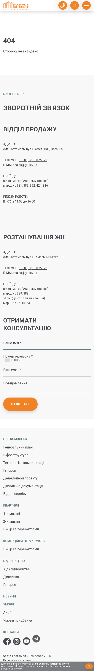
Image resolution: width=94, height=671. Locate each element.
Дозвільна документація (23, 486)
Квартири (11, 505)
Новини (9, 596)
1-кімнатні (11, 514)
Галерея (9, 470)
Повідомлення (15, 383)
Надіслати (20, 404)
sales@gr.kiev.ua (26, 165)
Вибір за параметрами (21, 529)
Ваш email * (12, 370)
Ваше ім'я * (12, 343)
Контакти (11, 632)
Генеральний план (18, 447)
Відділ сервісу (14, 494)
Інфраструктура (15, 455)
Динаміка (11, 577)
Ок (89, 666)
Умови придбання (17, 620)
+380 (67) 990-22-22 (33, 160)
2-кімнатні (11, 521)
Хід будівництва (16, 569)
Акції (7, 613)
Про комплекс (15, 439)
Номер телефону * (18, 356)
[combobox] (12, 360)
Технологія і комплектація (24, 463)
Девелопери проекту (20, 478)
